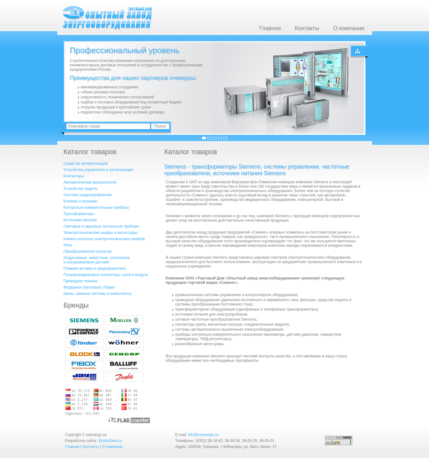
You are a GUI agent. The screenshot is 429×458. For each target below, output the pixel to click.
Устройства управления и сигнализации (98, 170)
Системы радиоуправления (88, 195)
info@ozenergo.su (203, 435)
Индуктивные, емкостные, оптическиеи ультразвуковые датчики (97, 260)
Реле (68, 245)
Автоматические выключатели (90, 182)
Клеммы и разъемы (81, 201)
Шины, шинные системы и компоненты (98, 293)
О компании (348, 28)
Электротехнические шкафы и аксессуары (101, 232)
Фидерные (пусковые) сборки (89, 287)
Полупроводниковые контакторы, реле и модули (106, 275)
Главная (270, 28)
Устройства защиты (81, 188)
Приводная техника (81, 281)
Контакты (307, 28)
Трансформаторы (79, 214)
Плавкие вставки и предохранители (95, 268)
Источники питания (80, 220)
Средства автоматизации (86, 163)
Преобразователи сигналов (88, 251)
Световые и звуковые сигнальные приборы (101, 226)
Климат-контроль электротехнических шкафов (104, 239)
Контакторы (74, 176)
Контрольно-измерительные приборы (96, 207)
